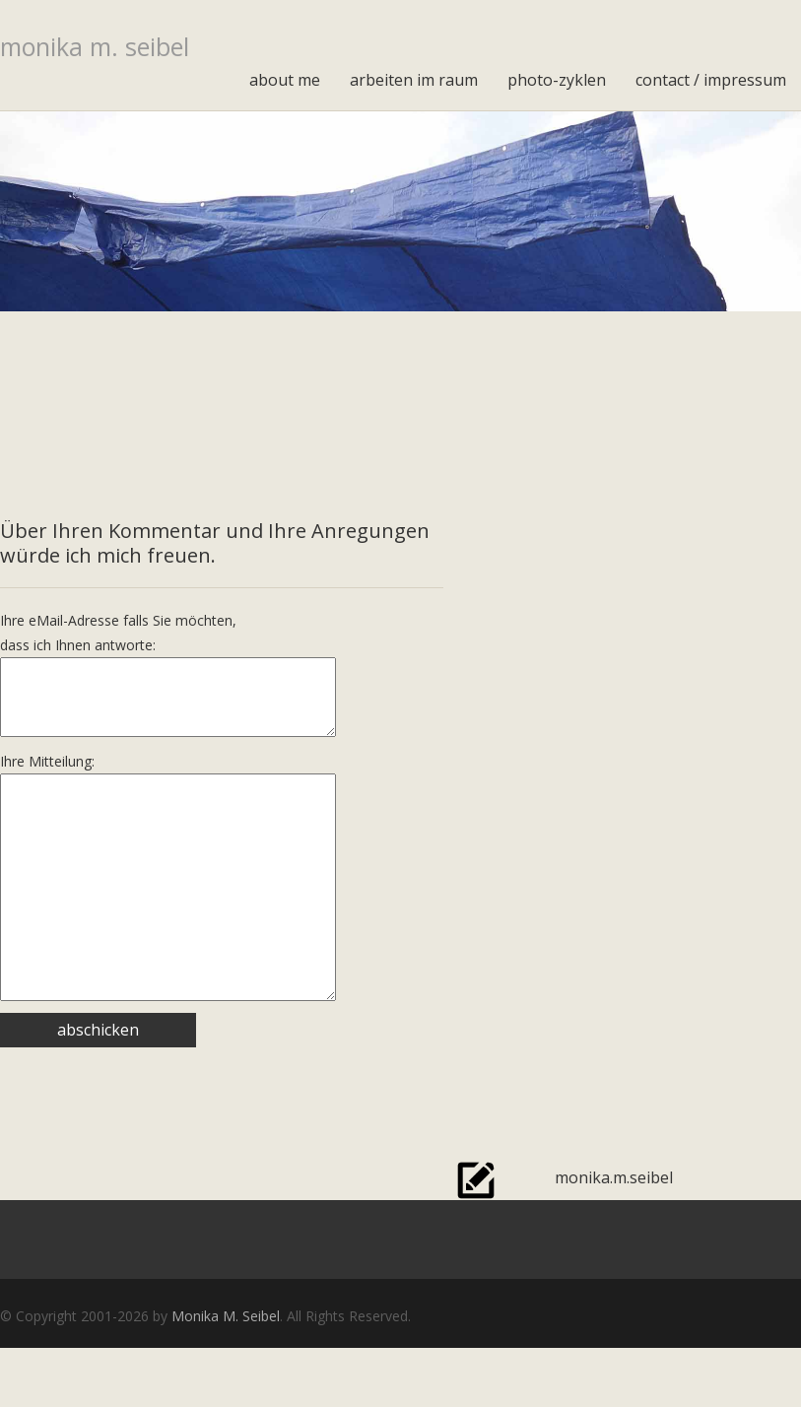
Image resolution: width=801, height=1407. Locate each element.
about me (284, 80)
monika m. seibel (94, 46)
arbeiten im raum (414, 80)
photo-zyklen (556, 80)
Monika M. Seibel (225, 1375)
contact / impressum (710, 80)
